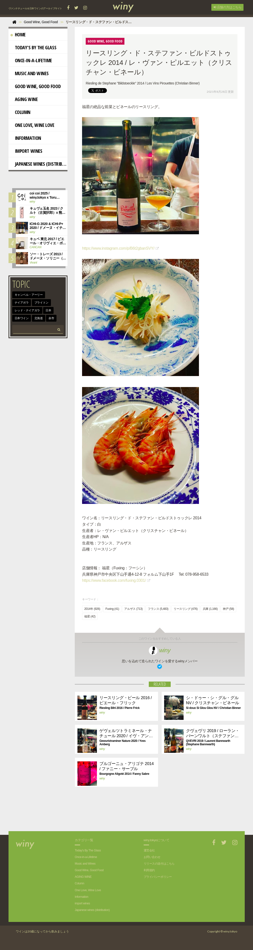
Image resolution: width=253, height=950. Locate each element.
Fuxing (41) (112, 609)
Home (18, 34)
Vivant (33, 262)
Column (20, 112)
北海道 (38, 318)
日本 (48, 310)
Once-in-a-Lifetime (31, 60)
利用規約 (149, 870)
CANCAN (35, 247)
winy (159, 650)
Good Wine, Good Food (35, 86)
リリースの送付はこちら (159, 863)
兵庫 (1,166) (210, 609)
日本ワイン (22, 318)
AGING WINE (24, 99)
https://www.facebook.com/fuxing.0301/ (114, 581)
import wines (26, 151)
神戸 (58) (228, 609)
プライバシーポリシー (158, 877)
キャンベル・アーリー (29, 294)
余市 (51, 318)
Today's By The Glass (33, 47)
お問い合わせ (152, 857)
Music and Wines (29, 73)
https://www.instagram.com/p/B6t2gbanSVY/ (118, 248)
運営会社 (149, 850)
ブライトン (41, 302)
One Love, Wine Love (32, 125)
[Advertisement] (156, 814)
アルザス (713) (133, 609)
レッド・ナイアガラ (27, 310)
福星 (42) (89, 616)
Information (25, 138)
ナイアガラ (22, 302)
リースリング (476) (185, 609)
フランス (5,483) (158, 609)
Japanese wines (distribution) (39, 164)
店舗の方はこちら (227, 7)
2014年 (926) (92, 609)
